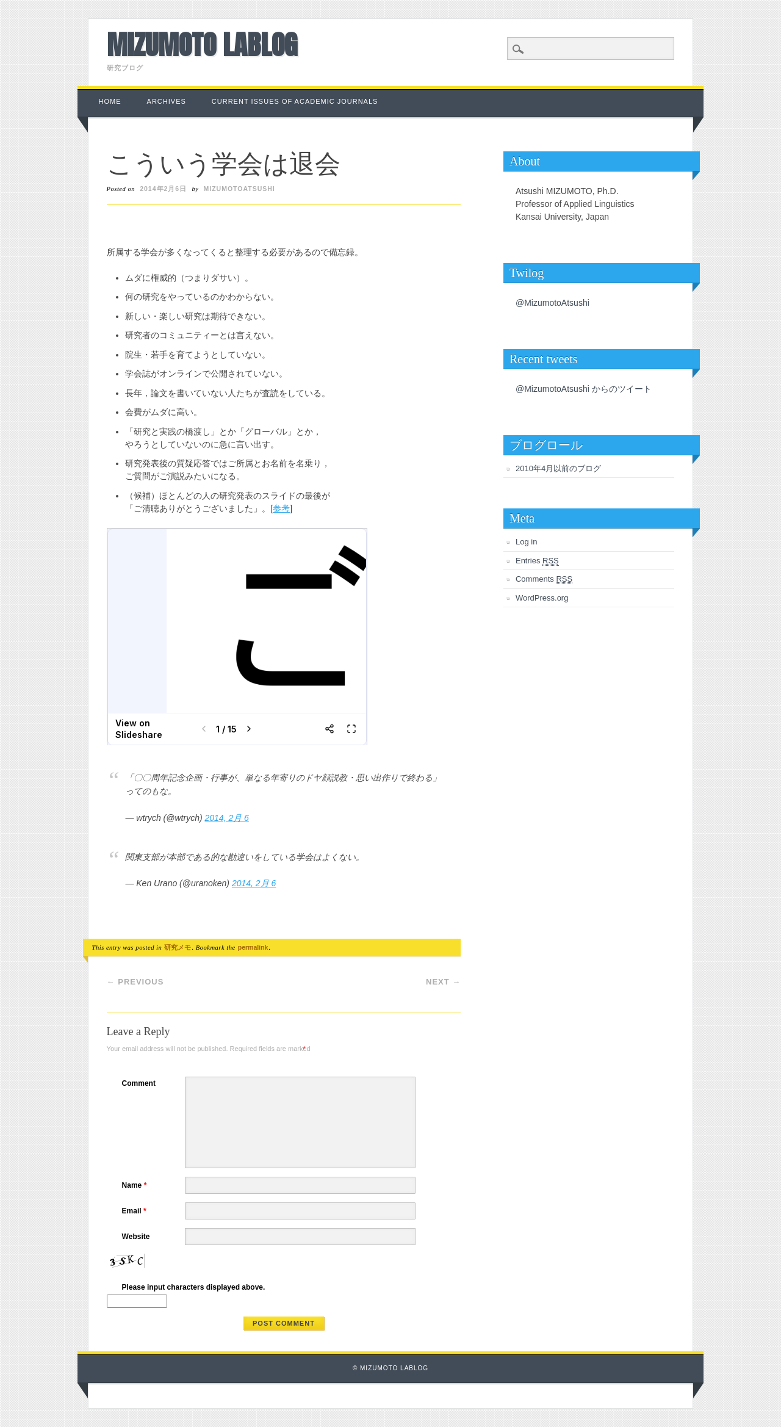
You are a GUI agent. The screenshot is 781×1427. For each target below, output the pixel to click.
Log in (526, 541)
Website (136, 1236)
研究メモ (177, 947)
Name (136, 1185)
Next (443, 981)
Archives (166, 101)
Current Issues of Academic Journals (295, 101)
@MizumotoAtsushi (552, 303)
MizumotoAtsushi (239, 188)
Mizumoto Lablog (202, 44)
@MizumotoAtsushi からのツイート (584, 389)
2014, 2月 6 (227, 818)
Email (135, 1211)
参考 (281, 508)
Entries (537, 561)
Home (110, 101)
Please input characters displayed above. (193, 1287)
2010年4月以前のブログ (558, 468)
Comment (139, 1083)
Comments (544, 579)
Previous (135, 981)
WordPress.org (542, 597)
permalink (253, 947)
